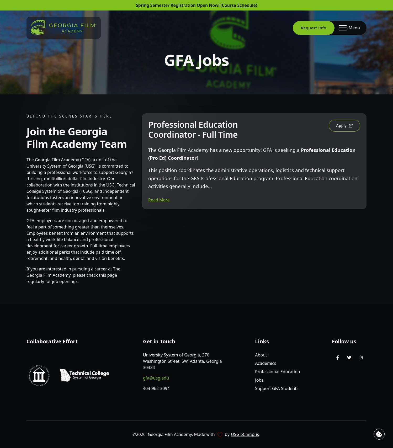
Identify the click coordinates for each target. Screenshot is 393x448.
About (261, 355)
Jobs (259, 380)
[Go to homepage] (64, 27)
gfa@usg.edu (156, 378)
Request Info (313, 27)
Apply (348, 127)
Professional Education (277, 372)
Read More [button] (158, 200)
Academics (265, 363)
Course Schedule (239, 5)
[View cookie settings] (379, 434)
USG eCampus (245, 434)
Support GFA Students (276, 388)
